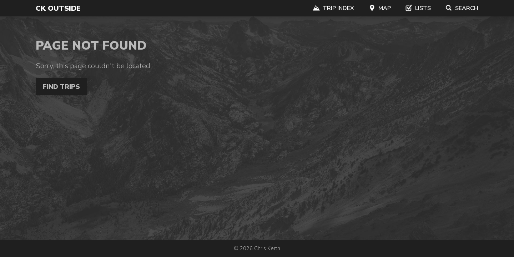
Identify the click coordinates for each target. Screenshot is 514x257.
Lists (418, 8)
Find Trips (61, 86)
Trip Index (333, 8)
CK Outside (58, 8)
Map (379, 8)
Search (461, 8)
